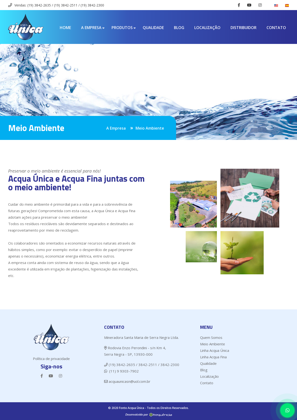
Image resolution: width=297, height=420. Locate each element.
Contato (276, 27)
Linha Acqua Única (214, 350)
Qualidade (153, 27)
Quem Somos (211, 337)
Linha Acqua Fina (213, 356)
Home (65, 27)
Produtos (122, 27)
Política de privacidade (51, 358)
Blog (179, 27)
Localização (207, 27)
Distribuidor (243, 27)
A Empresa (91, 27)
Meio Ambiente (212, 344)
